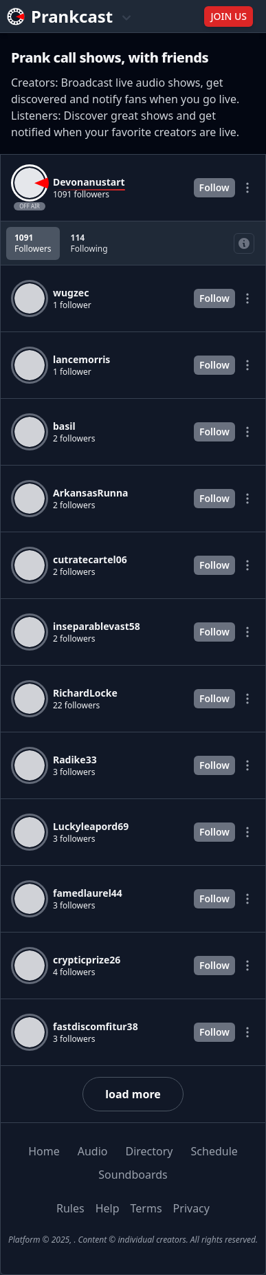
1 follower (72, 305)
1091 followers (81, 194)
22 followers (76, 705)
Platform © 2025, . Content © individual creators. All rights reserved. (133, 1239)
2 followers (74, 438)
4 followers (74, 972)
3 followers (74, 772)
